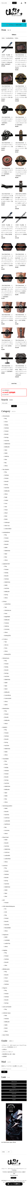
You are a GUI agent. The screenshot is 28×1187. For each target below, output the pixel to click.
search (14, 3)
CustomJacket (8, 698)
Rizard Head (6, 837)
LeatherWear (8, 604)
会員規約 (5, 1056)
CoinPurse (7, 817)
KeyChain (7, 440)
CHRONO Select (7, 1013)
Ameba (14, 1099)
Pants (6, 613)
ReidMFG (5, 727)
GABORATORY (6, 563)
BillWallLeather (6, 969)
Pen (5, 908)
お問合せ (5, 1049)
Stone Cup (7, 525)
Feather (6, 500)
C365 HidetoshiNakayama (9, 906)
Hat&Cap (7, 456)
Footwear (7, 623)
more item (14, 383)
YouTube (14, 1096)
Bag (5, 462)
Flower (6, 509)
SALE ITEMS (6, 1035)
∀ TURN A (5, 639)
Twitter (14, 1087)
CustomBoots (8, 695)
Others (6, 465)
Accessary (7, 629)
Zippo (6, 450)
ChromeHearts (6, 416)
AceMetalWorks (9, 38)
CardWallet (7, 940)
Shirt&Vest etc (8, 610)
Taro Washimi (6, 469)
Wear (6, 459)
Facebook (14, 1093)
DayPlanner (7, 824)
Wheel (6, 513)
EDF (4, 900)
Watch (6, 689)
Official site (14, 1081)
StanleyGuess (6, 658)
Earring (6, 484)
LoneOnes (5, 865)
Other (6, 896)
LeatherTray (7, 943)
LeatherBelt (7, 821)
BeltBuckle (7, 446)
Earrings (6, 437)
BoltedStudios (6, 708)
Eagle (6, 497)
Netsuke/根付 (8, 927)
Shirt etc (6, 645)
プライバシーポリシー (8, 1051)
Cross (6, 503)
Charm (6, 421)
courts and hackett (7, 1006)
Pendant (6, 431)
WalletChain (7, 443)
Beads (6, 519)
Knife (6, 912)
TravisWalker (6, 758)
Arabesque (7, 522)
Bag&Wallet (7, 616)
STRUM (4, 601)
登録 (4, 1071)
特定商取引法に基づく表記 (9, 1054)
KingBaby (5, 950)
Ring (6, 418)
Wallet (6, 453)
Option (6, 704)
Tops (6, 607)
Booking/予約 (8, 635)
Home (3, 38)
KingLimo (5, 988)
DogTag (6, 424)
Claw (6, 506)
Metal (6, 516)
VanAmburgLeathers (7, 805)
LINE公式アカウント (14, 1090)
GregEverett (5, 934)
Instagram (14, 1084)
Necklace (7, 428)
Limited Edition (8, 528)
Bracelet (6, 434)
